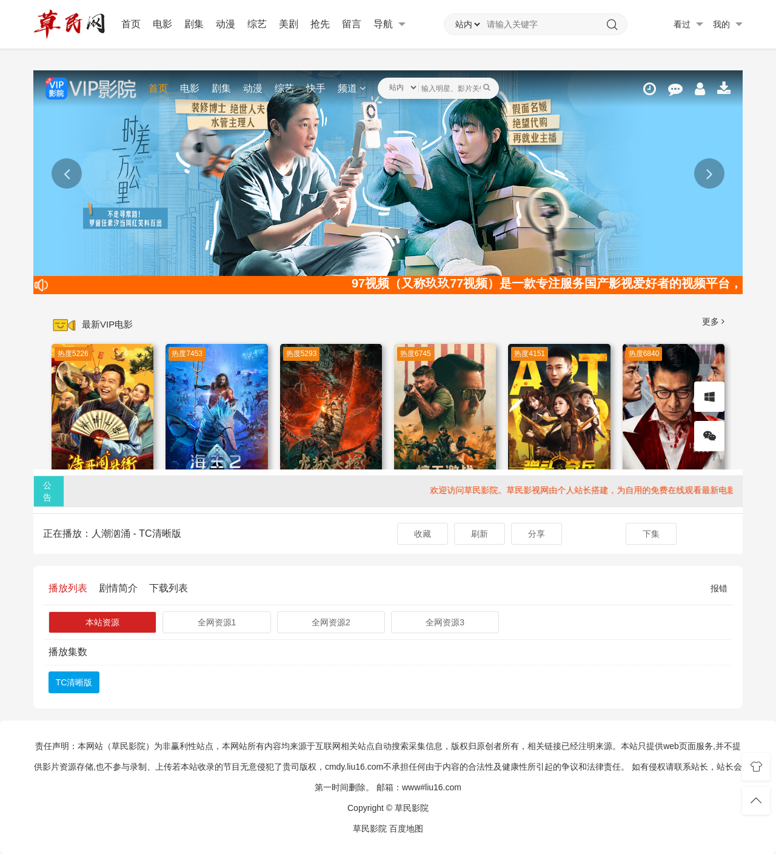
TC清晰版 (74, 682)
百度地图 (406, 828)
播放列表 (67, 588)
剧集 (194, 24)
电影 (162, 24)
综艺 (257, 24)
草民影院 (370, 828)
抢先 (320, 24)
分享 (536, 534)
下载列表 (168, 588)
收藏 (422, 534)
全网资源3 (445, 622)
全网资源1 (217, 622)
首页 (131, 24)
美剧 (288, 24)
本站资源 (102, 622)
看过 (688, 24)
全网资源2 (331, 622)
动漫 (225, 24)
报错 (719, 588)
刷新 (479, 534)
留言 (351, 24)
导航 (389, 24)
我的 (728, 24)
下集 (651, 534)
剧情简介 (118, 588)
